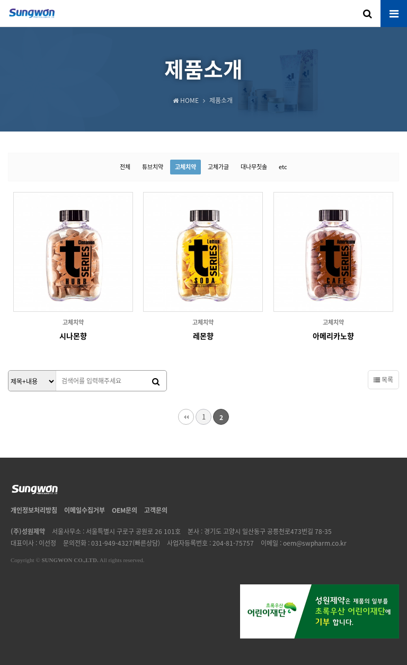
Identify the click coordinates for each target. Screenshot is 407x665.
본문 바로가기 (0, 0)
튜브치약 (152, 166)
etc (283, 166)
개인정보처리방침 (34, 510)
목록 (383, 379)
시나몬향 (73, 335)
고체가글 (218, 166)
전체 (125, 166)
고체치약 (185, 166)
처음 (186, 417)
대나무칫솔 (254, 166)
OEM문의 (124, 510)
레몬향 (203, 335)
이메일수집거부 (84, 510)
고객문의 (155, 510)
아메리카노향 (333, 335)
